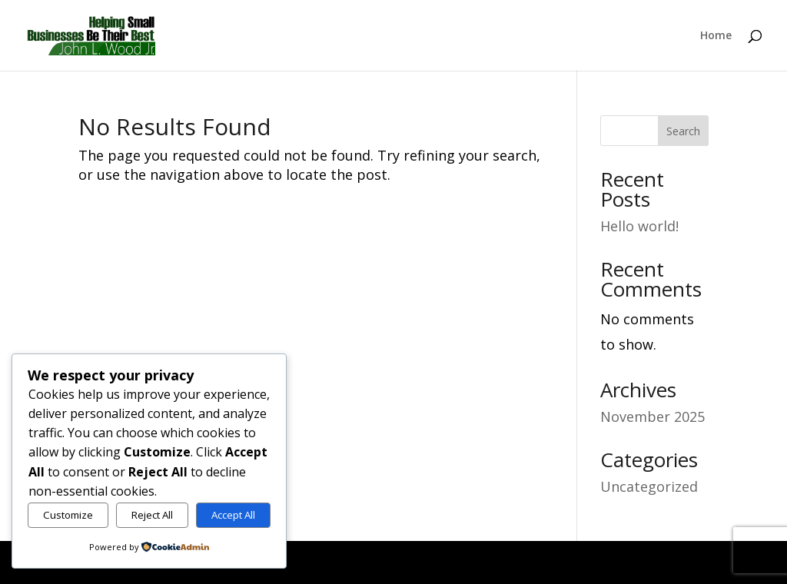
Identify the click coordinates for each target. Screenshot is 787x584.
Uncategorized (649, 486)
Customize (68, 515)
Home (716, 36)
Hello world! (639, 226)
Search (683, 131)
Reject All (152, 515)
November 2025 (652, 416)
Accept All (233, 515)
